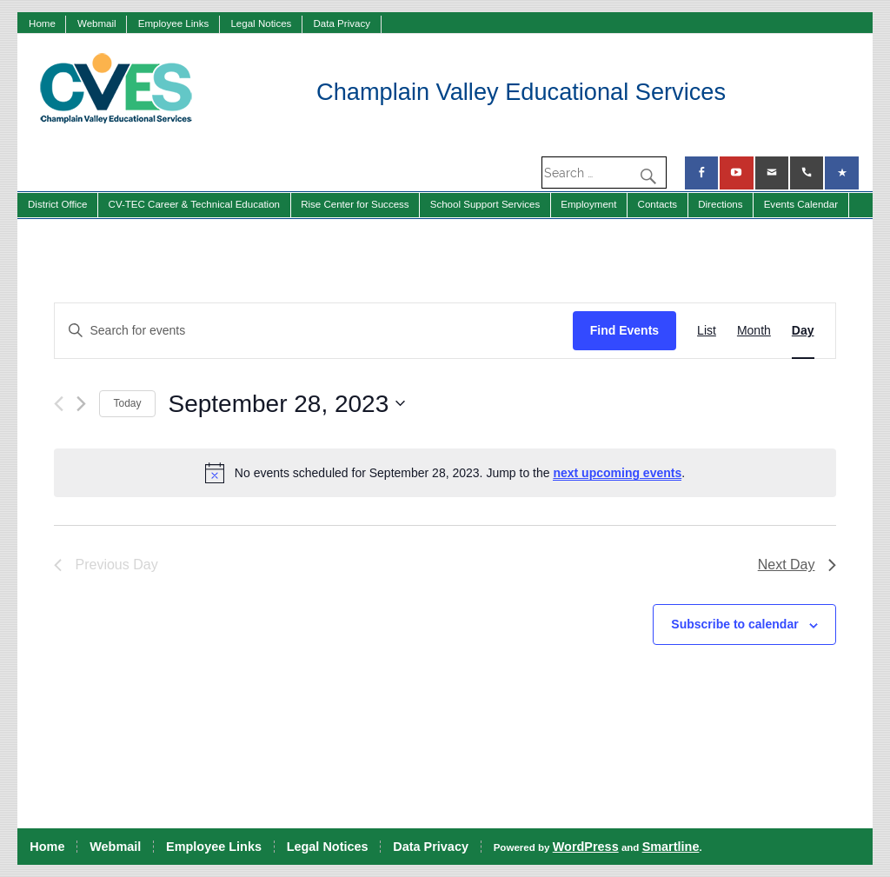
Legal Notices (260, 23)
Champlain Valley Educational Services (521, 91)
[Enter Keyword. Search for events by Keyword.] (313, 330)
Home (42, 23)
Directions (720, 204)
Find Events (624, 330)
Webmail (96, 23)
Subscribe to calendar (734, 624)
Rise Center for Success (355, 204)
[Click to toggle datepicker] (287, 404)
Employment (588, 204)
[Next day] (81, 403)
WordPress (586, 847)
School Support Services (485, 204)
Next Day (797, 564)
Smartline (671, 847)
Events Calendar (801, 204)
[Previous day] (58, 403)
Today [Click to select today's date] (127, 403)
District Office (57, 204)
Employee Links (173, 23)
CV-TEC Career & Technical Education (194, 204)
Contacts (658, 204)
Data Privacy (342, 23)
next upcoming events (617, 473)
